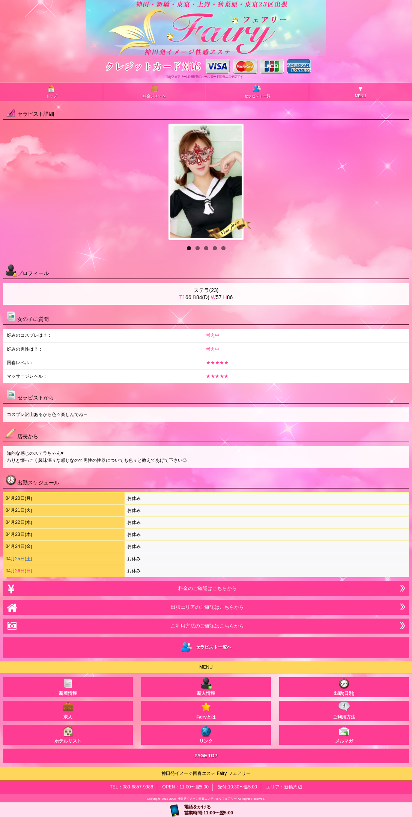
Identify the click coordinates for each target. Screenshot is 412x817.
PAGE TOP (206, 755)
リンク (206, 734)
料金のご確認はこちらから (205, 588)
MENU (360, 91)
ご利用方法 (344, 710)
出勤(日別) (344, 686)
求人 (68, 710)
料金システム (154, 91)
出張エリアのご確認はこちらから (206, 607)
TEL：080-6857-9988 (131, 787)
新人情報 (206, 686)
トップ (51, 91)
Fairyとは (206, 710)
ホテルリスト (67, 734)
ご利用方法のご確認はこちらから (206, 626)
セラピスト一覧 (257, 91)
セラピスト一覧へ (206, 647)
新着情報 (68, 686)
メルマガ (344, 734)
